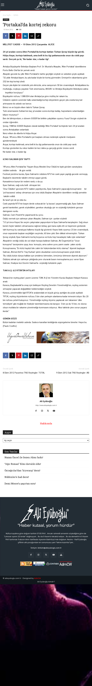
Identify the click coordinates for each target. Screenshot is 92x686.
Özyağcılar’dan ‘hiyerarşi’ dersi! (22, 470)
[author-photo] (46, 397)
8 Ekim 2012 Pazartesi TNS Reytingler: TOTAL (24, 372)
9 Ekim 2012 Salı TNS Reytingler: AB (72, 372)
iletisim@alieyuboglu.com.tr (50, 548)
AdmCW (37, 578)
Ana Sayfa (7, 15)
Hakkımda (46, 423)
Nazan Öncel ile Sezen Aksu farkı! (24, 457)
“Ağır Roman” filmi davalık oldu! (23, 463)
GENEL (15, 15)
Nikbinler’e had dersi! (17, 476)
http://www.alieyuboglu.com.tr (46, 405)
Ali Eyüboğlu (46, 401)
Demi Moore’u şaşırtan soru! (20, 483)
